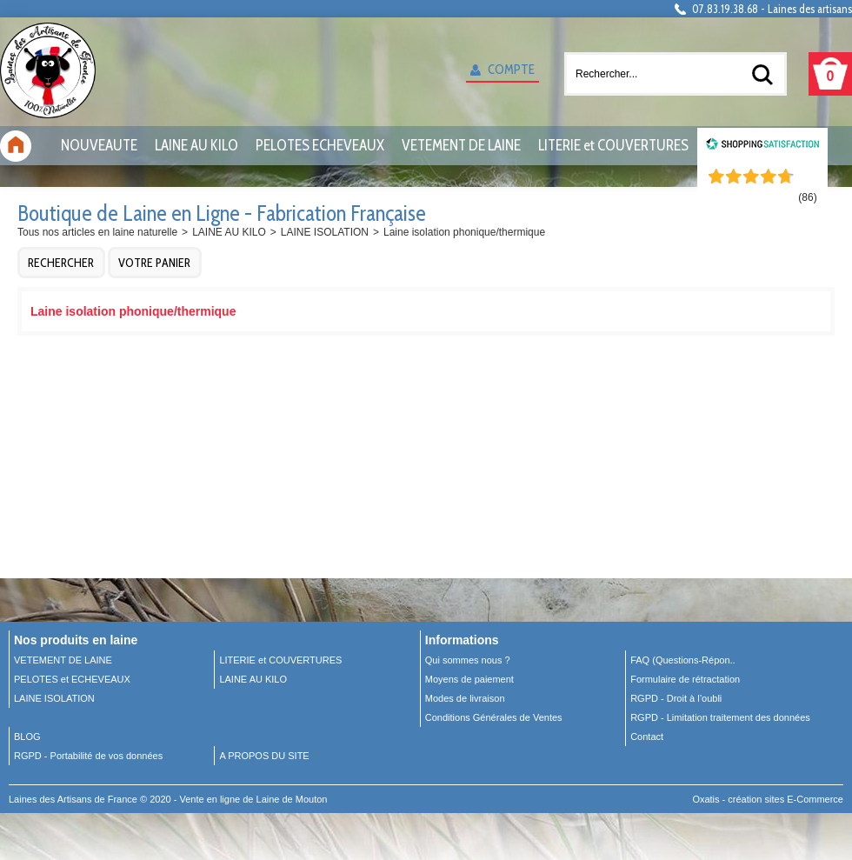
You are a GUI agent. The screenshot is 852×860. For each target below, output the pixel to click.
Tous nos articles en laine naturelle (97, 232)
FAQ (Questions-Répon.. (682, 660)
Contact (646, 736)
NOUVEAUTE (99, 145)
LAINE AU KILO (196, 145)
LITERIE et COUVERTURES (613, 145)
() (807, 197)
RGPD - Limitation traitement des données (720, 717)
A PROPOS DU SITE (264, 755)
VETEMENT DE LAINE (461, 145)
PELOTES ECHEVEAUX (320, 145)
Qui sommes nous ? (467, 660)
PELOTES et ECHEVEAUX (72, 679)
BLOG (27, 736)
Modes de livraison (465, 698)
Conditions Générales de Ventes (493, 717)
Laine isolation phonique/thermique (464, 232)
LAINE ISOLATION (325, 232)
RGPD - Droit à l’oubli (676, 698)
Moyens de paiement (469, 679)
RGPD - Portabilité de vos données (88, 755)
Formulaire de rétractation (685, 679)
